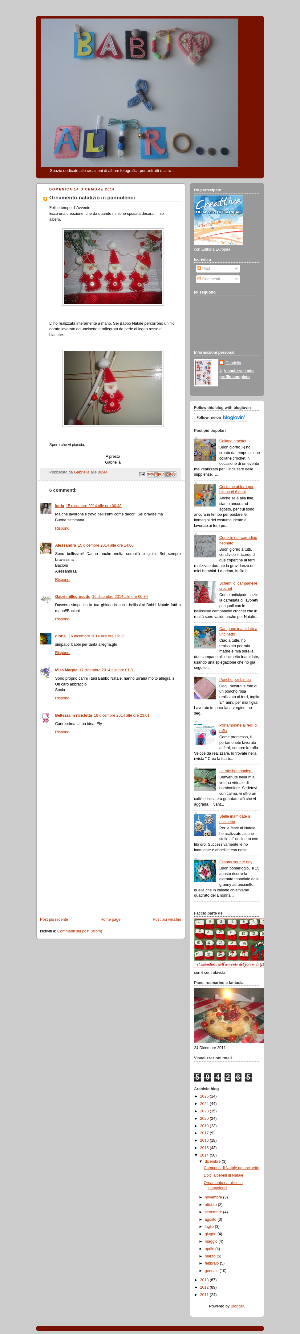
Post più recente (54, 919)
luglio (210, 1226)
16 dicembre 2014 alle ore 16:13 (96, 636)
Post (203, 268)
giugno (211, 1234)
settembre (214, 1212)
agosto (211, 1219)
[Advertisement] (82, 872)
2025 (205, 1096)
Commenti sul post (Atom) (79, 931)
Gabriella (233, 363)
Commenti (208, 279)
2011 (205, 1295)
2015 (205, 1148)
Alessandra (65, 545)
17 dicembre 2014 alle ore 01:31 (107, 670)
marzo (211, 1256)
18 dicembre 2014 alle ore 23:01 (122, 715)
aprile (210, 1249)
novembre (214, 1197)
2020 (205, 1118)
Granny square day (235, 862)
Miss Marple (66, 670)
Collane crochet (232, 441)
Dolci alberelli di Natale (223, 1175)
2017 (205, 1133)
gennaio (212, 1271)
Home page (110, 919)
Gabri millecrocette (72, 596)
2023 (205, 1111)
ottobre (211, 1205)
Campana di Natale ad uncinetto (231, 1168)
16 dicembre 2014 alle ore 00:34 (120, 596)
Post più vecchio (167, 919)
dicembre (213, 1161)
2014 (205, 1155)
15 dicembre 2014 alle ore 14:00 (106, 545)
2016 (205, 1140)
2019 (205, 1126)
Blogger (237, 1306)
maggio (212, 1241)
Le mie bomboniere (236, 771)
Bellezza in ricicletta (73, 715)
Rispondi (62, 528)
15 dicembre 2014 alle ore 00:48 (94, 506)
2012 (205, 1287)
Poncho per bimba (235, 679)
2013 (205, 1280)
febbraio (212, 1263)
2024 (205, 1104)
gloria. (61, 636)
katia (59, 506)
